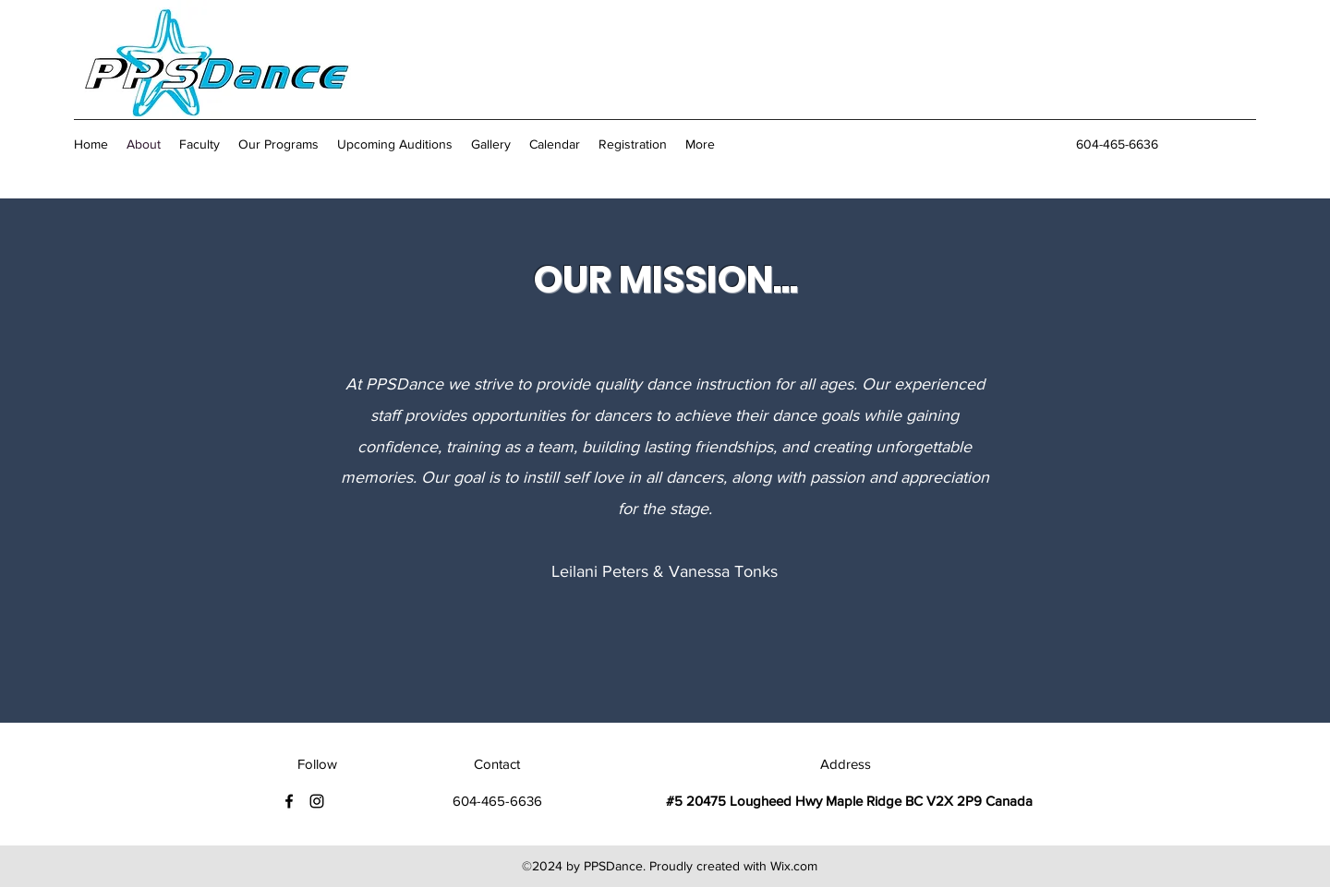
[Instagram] (317, 801)
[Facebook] (289, 801)
